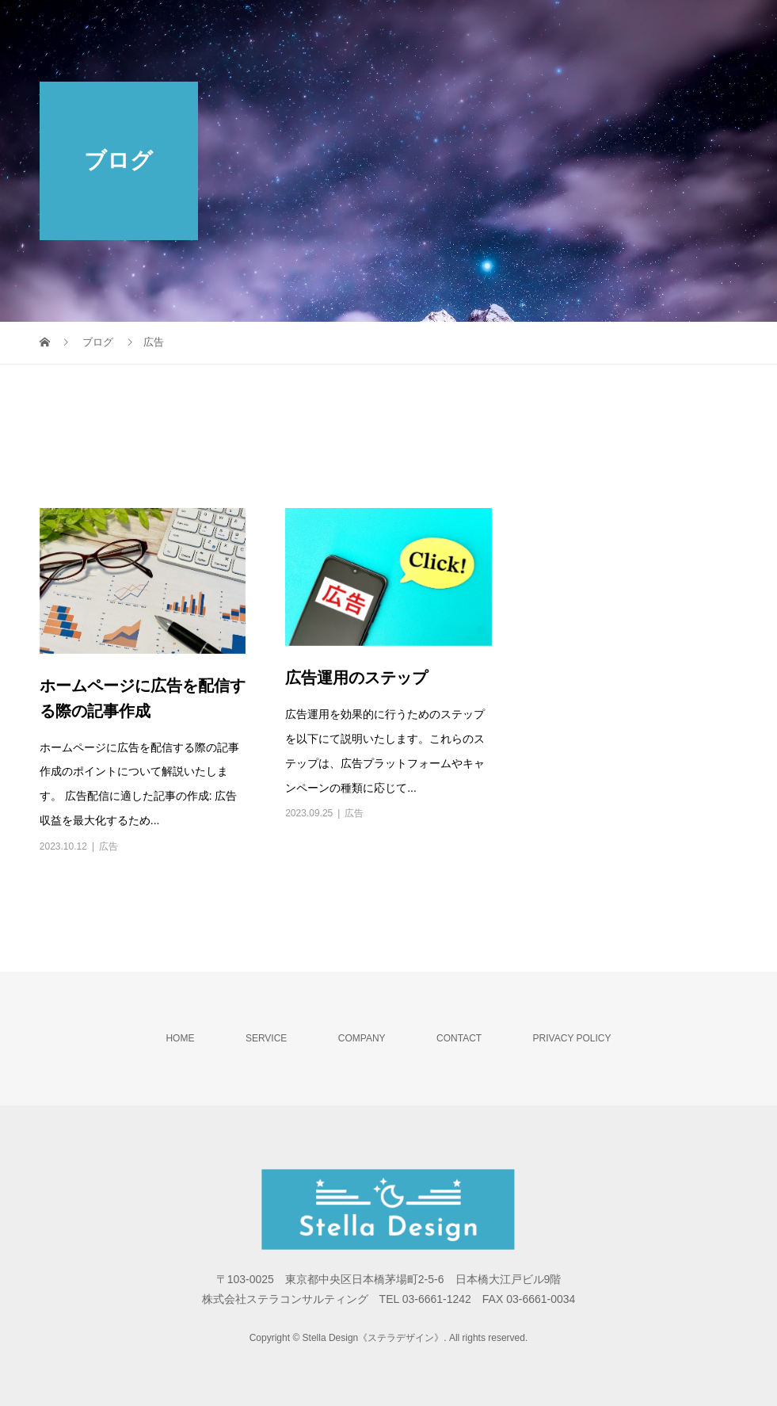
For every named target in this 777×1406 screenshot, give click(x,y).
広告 (108, 846)
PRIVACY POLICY (572, 1038)
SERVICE (266, 1038)
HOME (180, 1038)
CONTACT (459, 1038)
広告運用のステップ (356, 677)
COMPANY (362, 1038)
